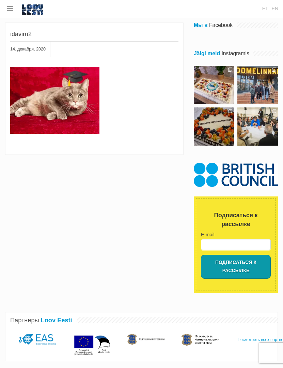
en (275, 8)
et (265, 8)
